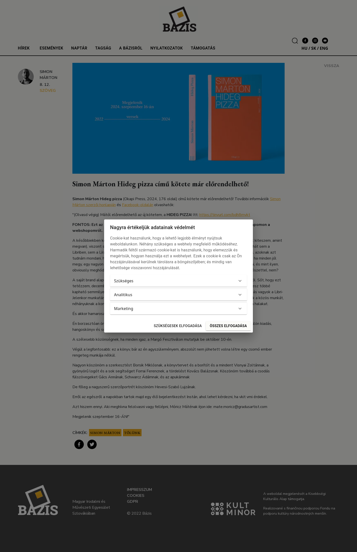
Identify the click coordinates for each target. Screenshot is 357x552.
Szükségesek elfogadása (178, 326)
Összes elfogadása (228, 326)
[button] (178, 281)
